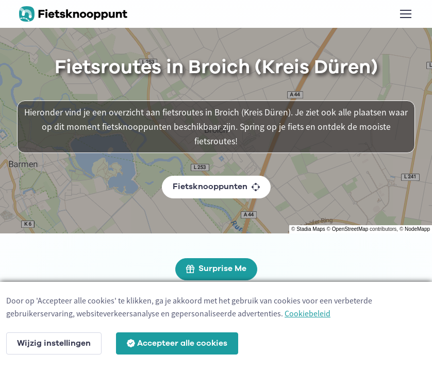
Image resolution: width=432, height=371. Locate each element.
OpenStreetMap (350, 229)
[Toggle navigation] (405, 14)
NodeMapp (417, 229)
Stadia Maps (310, 229)
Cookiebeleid (307, 313)
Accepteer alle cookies (177, 343)
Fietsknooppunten (216, 186)
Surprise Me (216, 268)
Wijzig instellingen (54, 343)
